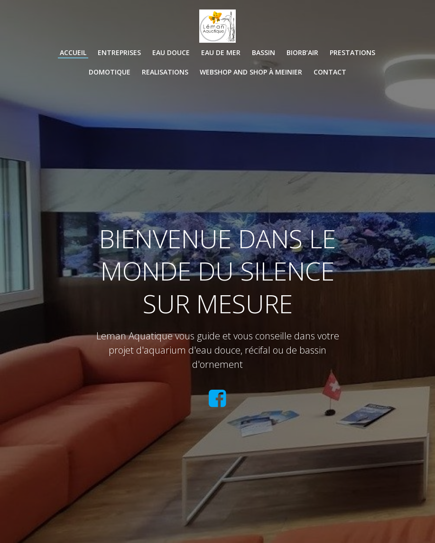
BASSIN (263, 52)
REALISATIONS (165, 71)
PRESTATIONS (352, 52)
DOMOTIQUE (109, 71)
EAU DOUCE (171, 52)
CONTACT (330, 71)
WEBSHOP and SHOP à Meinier (251, 71)
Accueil (73, 52)
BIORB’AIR (302, 52)
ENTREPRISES (119, 52)
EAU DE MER (221, 52)
